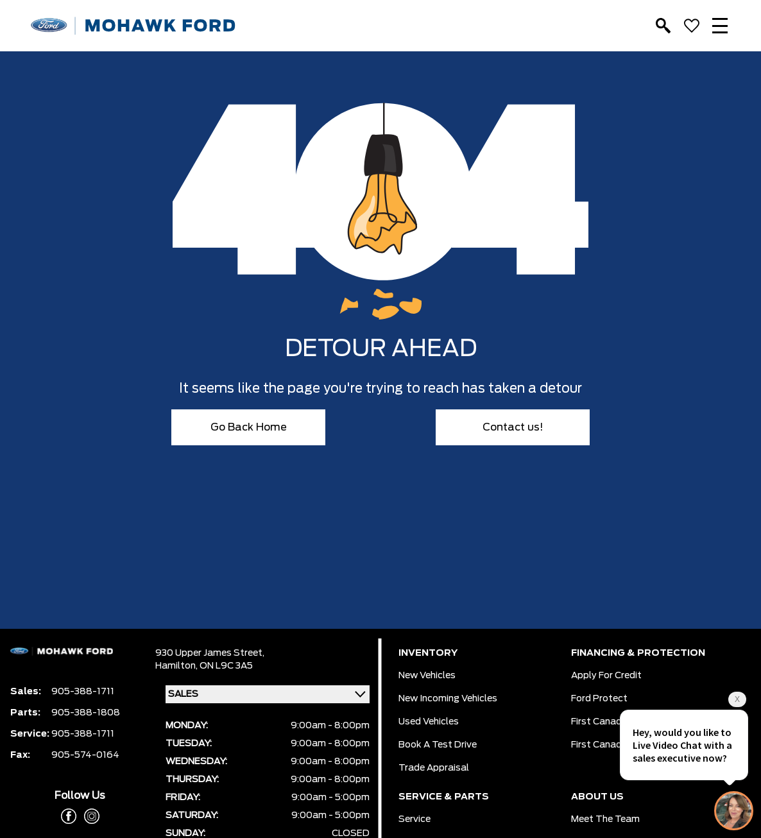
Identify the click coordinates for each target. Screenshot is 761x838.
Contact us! (513, 427)
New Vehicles (427, 675)
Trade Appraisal (433, 768)
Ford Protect (599, 698)
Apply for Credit (606, 675)
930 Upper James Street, (209, 653)
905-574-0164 (85, 755)
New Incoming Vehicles (447, 698)
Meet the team (605, 819)
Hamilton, (177, 666)
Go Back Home (248, 427)
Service (414, 819)
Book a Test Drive (437, 744)
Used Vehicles (428, 721)
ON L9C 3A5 (226, 666)
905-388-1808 (85, 712)
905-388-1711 (82, 691)
